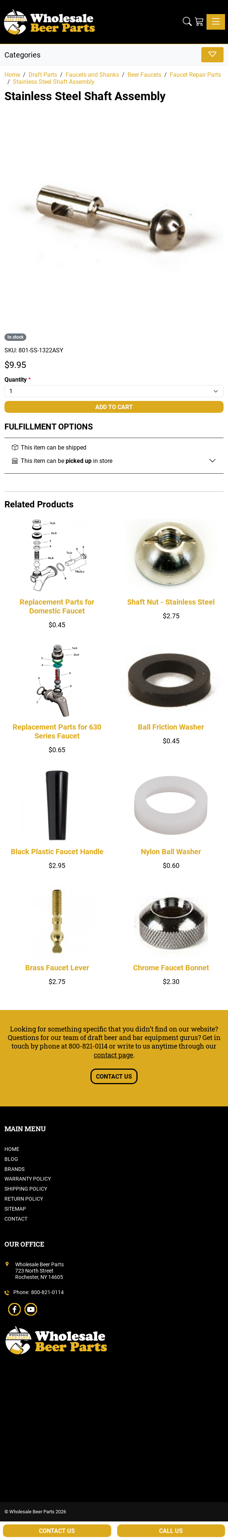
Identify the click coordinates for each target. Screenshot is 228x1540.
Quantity (17, 379)
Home (11, 1149)
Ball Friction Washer (171, 727)
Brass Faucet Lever (57, 967)
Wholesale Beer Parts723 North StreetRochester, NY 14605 (39, 1270)
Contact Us (114, 1076)
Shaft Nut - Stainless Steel (171, 602)
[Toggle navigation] (215, 22)
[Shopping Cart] (199, 21)
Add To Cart (114, 407)
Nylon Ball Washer (171, 851)
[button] (187, 21)
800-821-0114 (88, 1046)
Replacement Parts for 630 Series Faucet (57, 731)
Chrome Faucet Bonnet (171, 967)
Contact (15, 1219)
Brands (14, 1169)
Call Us (171, 1530)
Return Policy (23, 1199)
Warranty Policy (27, 1179)
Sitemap (15, 1209)
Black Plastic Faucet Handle (57, 851)
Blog (11, 1159)
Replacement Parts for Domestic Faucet (57, 606)
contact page (113, 1054)
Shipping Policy (25, 1189)
